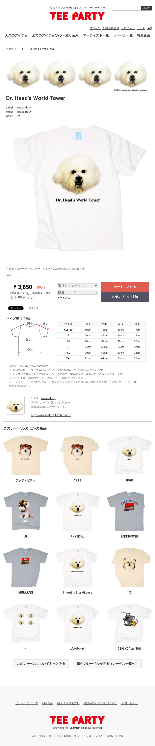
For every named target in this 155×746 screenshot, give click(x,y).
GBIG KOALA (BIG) (129, 648)
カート (141, 28)
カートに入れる (125, 287)
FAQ (149, 28)
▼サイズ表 (63, 297)
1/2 (129, 592)
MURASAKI (25, 592)
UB (26, 536)
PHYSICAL (77, 536)
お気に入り (128, 28)
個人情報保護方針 (68, 703)
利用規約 (47, 703)
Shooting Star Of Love (77, 592)
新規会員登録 (110, 28)
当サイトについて (27, 703)
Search (146, 8)
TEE (21, 49)
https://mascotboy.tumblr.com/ (51, 415)
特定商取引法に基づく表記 (100, 703)
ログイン (95, 28)
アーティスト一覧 (96, 35)
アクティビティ (25, 480)
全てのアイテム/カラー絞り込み (55, 35)
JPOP (129, 480)
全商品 (9, 49)
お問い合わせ (129, 703)
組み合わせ (77, 648)
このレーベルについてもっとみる (41, 663)
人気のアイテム (16, 35)
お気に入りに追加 (125, 297)
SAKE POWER (129, 536)
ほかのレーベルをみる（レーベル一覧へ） (107, 663)
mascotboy (24, 107)
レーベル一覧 (123, 35)
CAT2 (77, 480)
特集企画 (143, 35)
